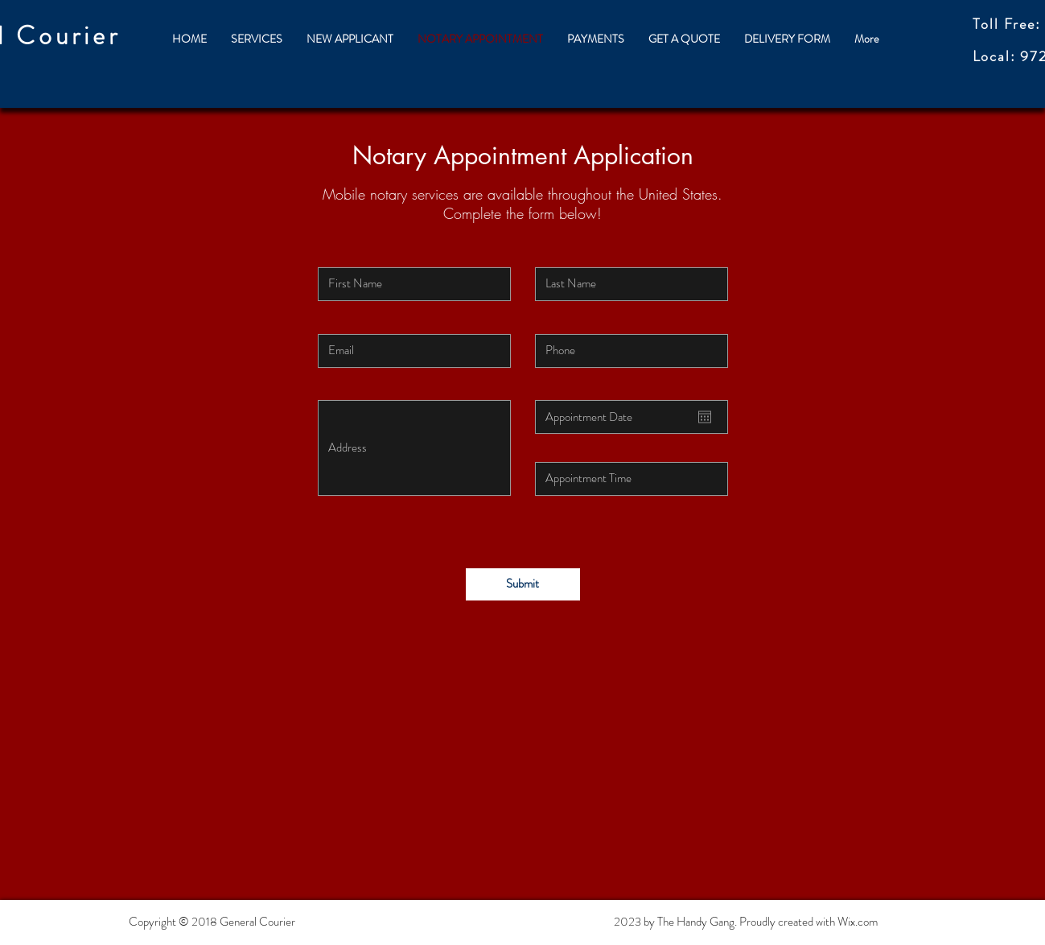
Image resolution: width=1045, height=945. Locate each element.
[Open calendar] (704, 417)
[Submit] (523, 584)
